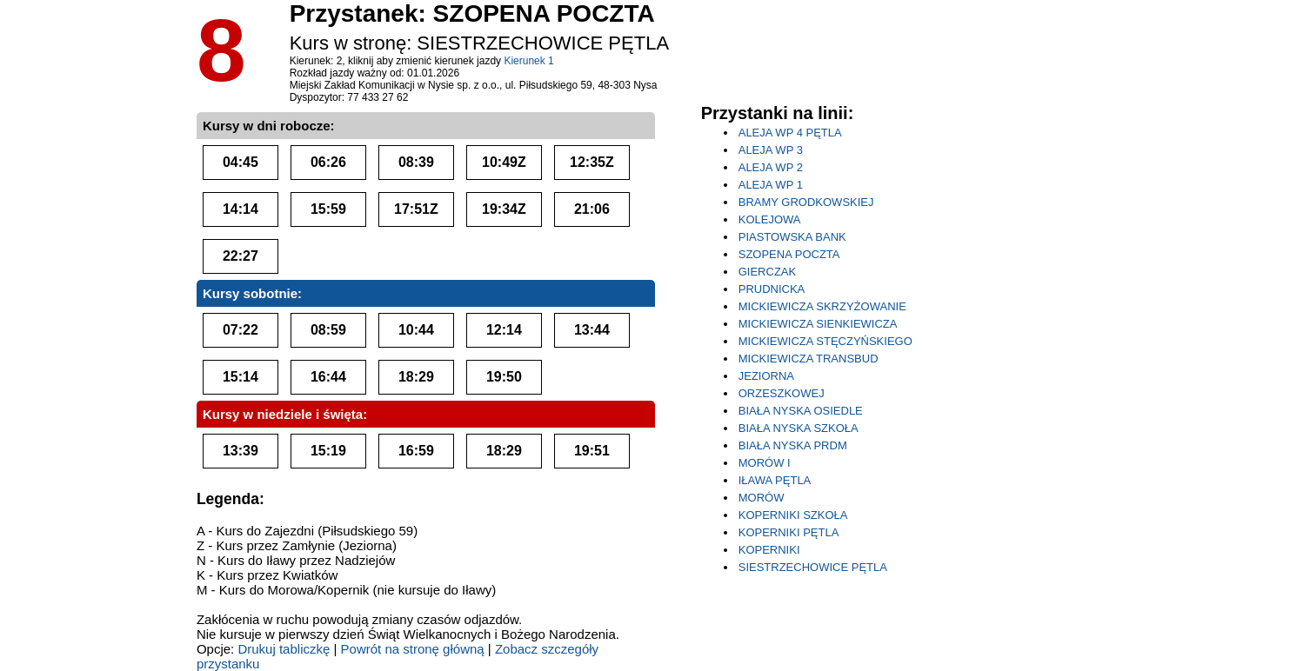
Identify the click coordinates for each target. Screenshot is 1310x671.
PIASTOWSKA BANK (792, 236)
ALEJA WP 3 (771, 149)
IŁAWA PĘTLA (775, 480)
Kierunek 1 (528, 61)
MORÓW (762, 497)
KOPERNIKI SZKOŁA (793, 515)
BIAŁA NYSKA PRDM (793, 445)
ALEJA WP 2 (771, 167)
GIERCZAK (767, 271)
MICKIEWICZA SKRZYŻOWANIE (822, 306)
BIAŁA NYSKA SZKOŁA (799, 428)
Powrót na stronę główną (413, 648)
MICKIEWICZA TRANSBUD (809, 358)
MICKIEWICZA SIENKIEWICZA (818, 323)
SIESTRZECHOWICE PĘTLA (813, 567)
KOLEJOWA (770, 219)
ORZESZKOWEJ (782, 393)
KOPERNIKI (769, 549)
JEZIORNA (766, 375)
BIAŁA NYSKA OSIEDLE (801, 410)
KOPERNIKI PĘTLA (789, 532)
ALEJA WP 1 (771, 184)
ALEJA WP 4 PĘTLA (790, 132)
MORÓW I (765, 462)
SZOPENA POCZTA (789, 254)
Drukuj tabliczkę (283, 648)
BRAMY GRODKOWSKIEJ (806, 202)
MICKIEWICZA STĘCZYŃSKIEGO (825, 341)
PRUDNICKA (772, 289)
